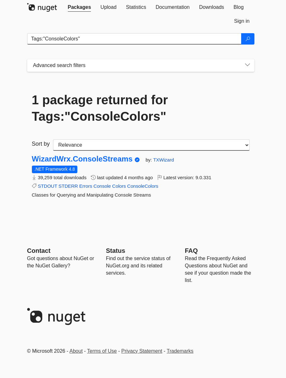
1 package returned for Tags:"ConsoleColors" (100, 108)
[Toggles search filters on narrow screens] (247, 65)
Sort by (41, 144)
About (76, 351)
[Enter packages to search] (134, 39)
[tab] (79, 7)
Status (115, 250)
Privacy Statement (141, 351)
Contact (39, 250)
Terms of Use (102, 351)
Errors (85, 186)
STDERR (68, 186)
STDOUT (47, 186)
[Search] (247, 39)
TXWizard (163, 159)
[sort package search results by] (151, 145)
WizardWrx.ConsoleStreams (82, 158)
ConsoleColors (142, 186)
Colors (119, 186)
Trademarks (180, 351)
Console (102, 186)
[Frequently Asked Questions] (191, 250)
